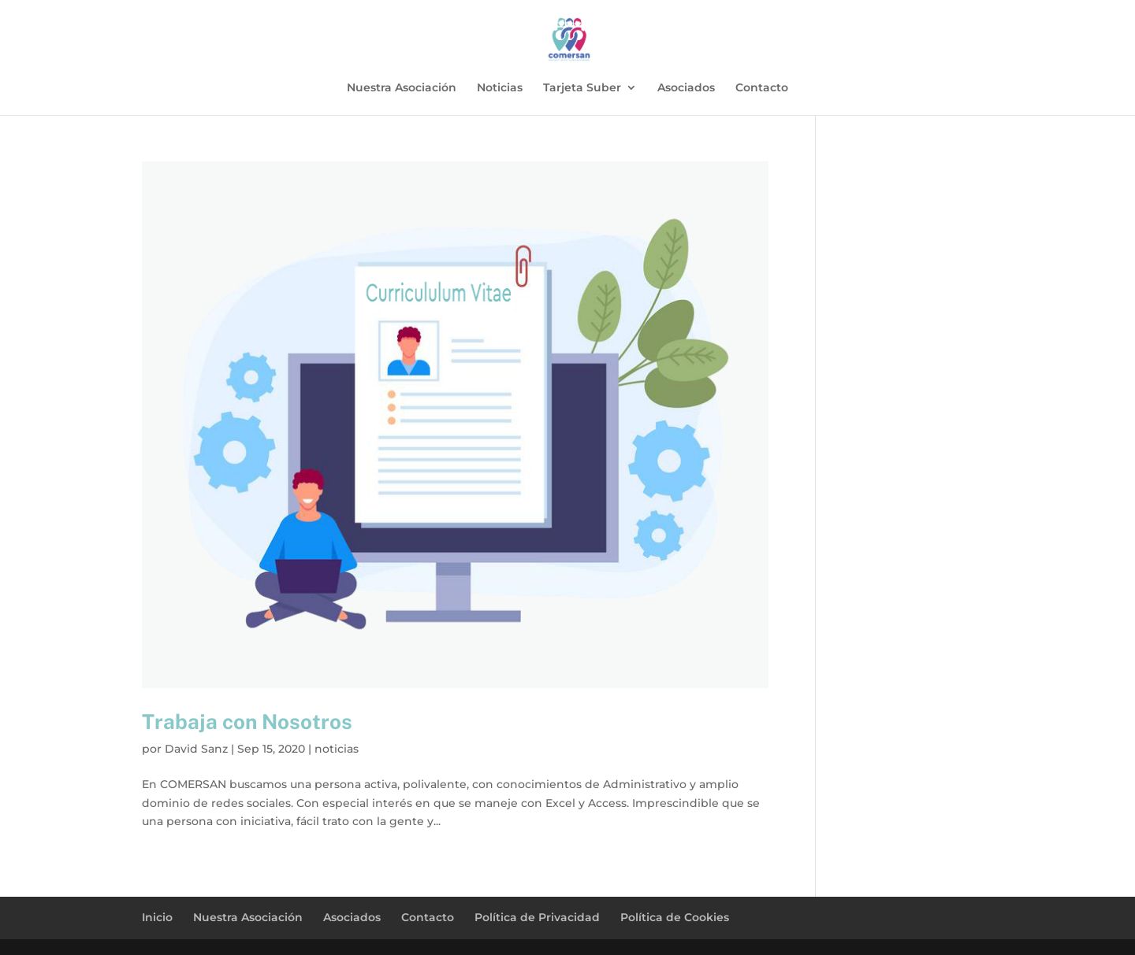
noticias (336, 749)
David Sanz (196, 749)
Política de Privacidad (537, 917)
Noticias (500, 88)
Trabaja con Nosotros (247, 721)
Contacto (761, 88)
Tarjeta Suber (582, 88)
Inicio (157, 917)
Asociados (686, 88)
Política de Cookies (674, 917)
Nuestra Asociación (401, 88)
